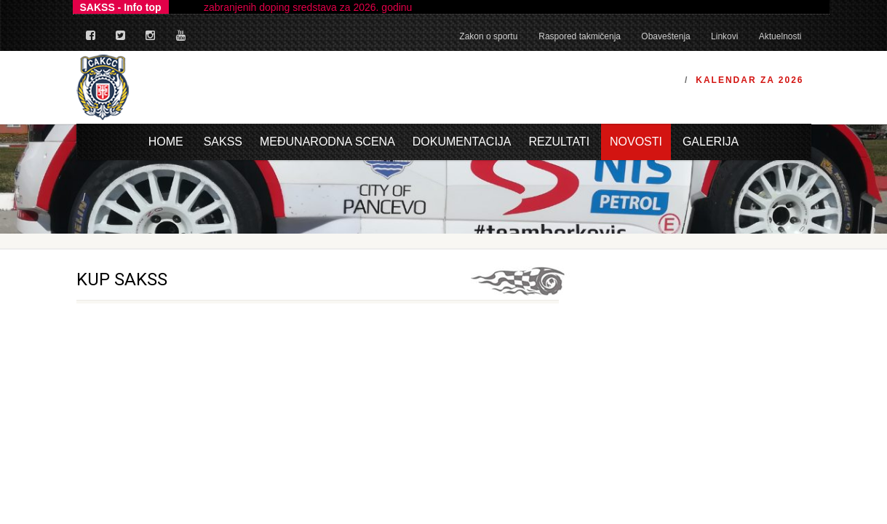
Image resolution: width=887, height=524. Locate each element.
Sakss (223, 141)
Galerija (711, 141)
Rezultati (559, 141)
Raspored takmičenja (579, 36)
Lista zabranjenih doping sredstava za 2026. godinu (296, 7)
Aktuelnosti (780, 36)
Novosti (636, 141)
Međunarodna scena (327, 141)
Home (165, 141)
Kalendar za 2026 (749, 80)
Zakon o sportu (488, 36)
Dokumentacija (462, 141)
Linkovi (724, 36)
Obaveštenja (665, 36)
